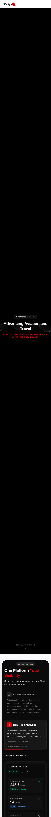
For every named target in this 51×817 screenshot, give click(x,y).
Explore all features (15, 755)
